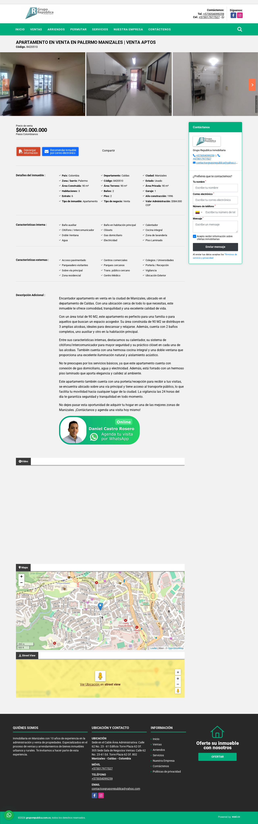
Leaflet (153, 648)
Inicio (20, 29)
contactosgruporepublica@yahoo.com (217, 162)
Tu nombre (199, 181)
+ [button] (21, 577)
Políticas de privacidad (167, 771)
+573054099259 (213, 13)
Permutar (78, 29)
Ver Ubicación (90, 684)
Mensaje (198, 218)
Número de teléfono (204, 206)
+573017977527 (209, 17)
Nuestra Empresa (128, 29)
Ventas (36, 29)
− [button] (21, 583)
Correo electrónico (203, 194)
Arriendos (56, 29)
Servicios (100, 29)
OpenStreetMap (176, 648)
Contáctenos (159, 29)
